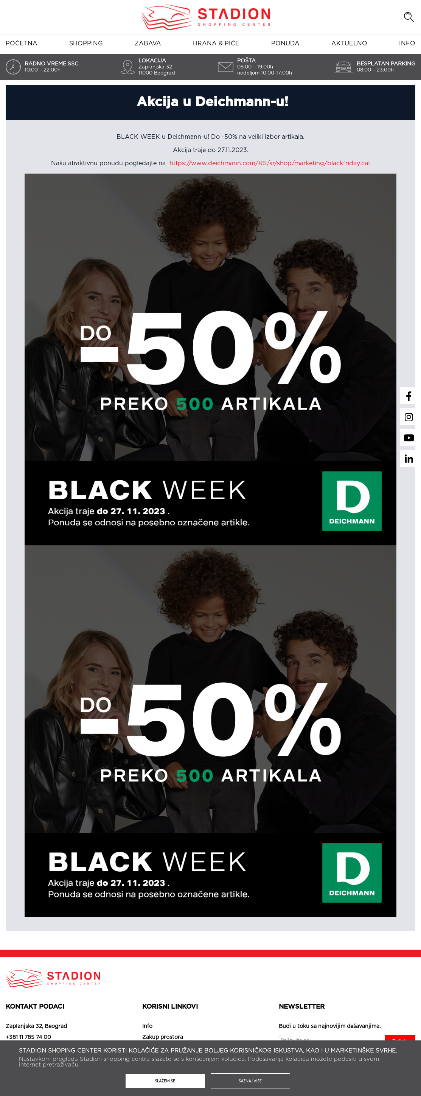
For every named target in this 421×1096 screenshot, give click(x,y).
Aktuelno (349, 43)
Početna (21, 43)
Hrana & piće (216, 43)
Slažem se (165, 1081)
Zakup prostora (162, 1037)
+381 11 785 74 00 (28, 1037)
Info (407, 43)
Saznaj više (250, 1081)
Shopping (86, 43)
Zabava (148, 43)
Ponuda (285, 43)
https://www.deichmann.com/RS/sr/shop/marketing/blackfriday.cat (269, 163)
